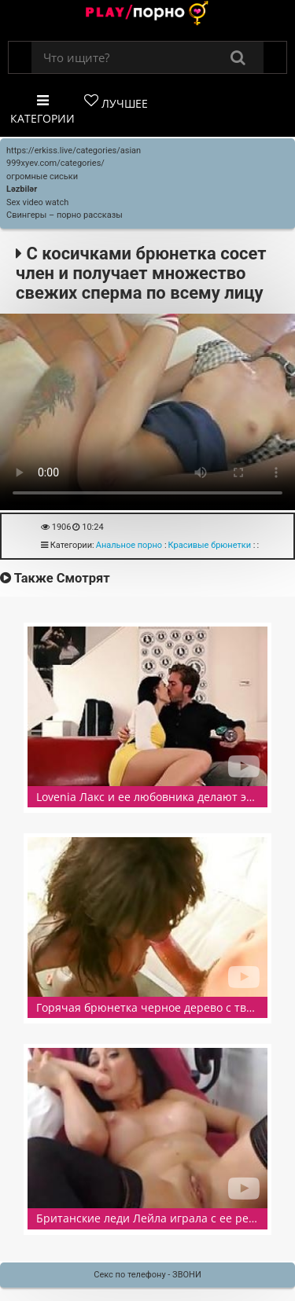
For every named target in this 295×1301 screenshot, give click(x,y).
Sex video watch (37, 202)
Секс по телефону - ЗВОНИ (147, 1275)
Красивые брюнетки (209, 545)
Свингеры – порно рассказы (64, 215)
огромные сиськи (42, 176)
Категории (42, 110)
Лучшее (116, 102)
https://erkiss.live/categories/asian (73, 150)
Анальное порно (129, 545)
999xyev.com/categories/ (55, 163)
